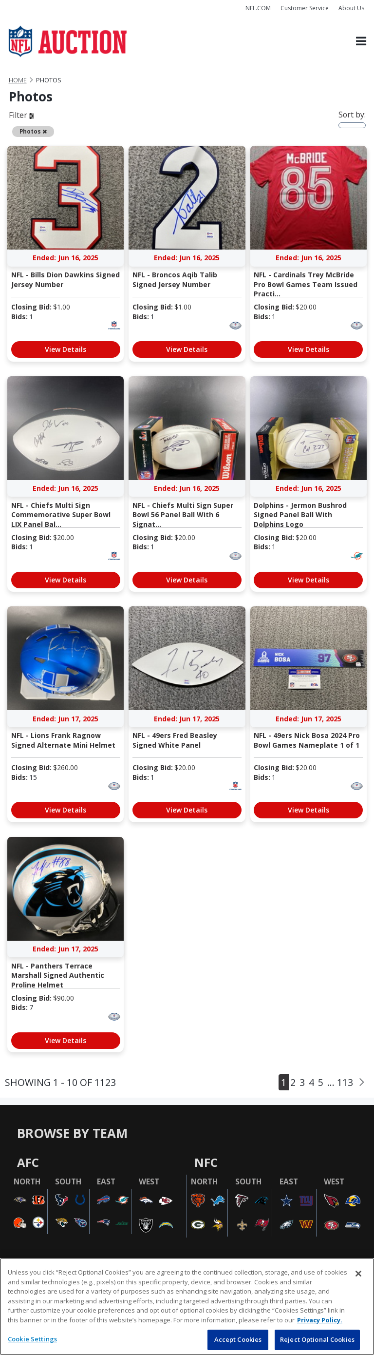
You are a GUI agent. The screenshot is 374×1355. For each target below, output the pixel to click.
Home (18, 80)
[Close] (358, 1273)
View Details (65, 349)
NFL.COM (258, 8)
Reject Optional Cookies (317, 1339)
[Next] (362, 1082)
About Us (351, 8)
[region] (187, 1306)
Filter (21, 115)
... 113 (340, 1082)
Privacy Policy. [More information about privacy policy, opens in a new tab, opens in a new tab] (319, 1320)
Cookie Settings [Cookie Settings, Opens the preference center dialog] (32, 1339)
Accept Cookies (238, 1339)
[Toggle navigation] (361, 41)
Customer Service (304, 8)
